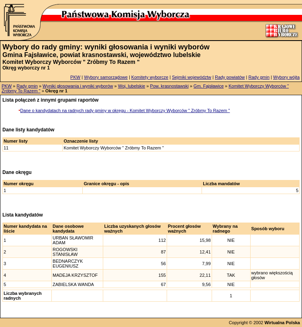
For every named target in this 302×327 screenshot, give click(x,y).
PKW (75, 77)
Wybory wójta (286, 77)
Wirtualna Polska (282, 322)
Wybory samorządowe (106, 77)
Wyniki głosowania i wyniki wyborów (78, 86)
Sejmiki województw (191, 77)
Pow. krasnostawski (169, 86)
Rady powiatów (230, 77)
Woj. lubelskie (131, 86)
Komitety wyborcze (149, 77)
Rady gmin (259, 77)
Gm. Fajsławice (209, 86)
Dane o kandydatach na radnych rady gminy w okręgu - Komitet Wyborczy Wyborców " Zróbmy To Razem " (125, 110)
